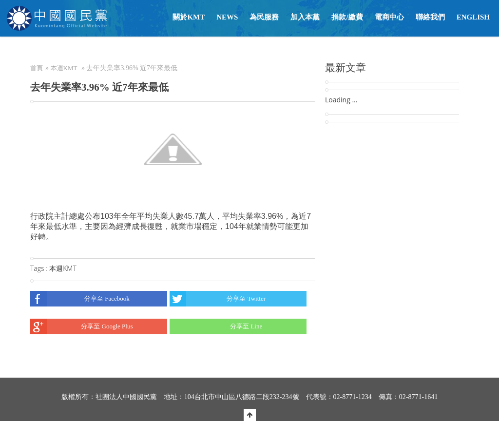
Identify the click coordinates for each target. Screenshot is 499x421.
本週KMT (64, 68)
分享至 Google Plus (81, 326)
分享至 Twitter (218, 298)
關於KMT (189, 17)
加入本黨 (305, 17)
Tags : (39, 268)
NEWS (227, 17)
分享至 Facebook (80, 298)
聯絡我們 (430, 17)
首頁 (36, 68)
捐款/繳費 (347, 17)
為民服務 (264, 17)
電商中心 (389, 17)
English (473, 17)
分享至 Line (216, 326)
